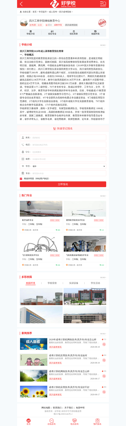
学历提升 (43, 12)
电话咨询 (74, 424)
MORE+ (103, 45)
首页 (35, 12)
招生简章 (74, 34)
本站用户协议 (42, 179)
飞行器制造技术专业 (30, 255)
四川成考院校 (65, 12)
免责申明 (80, 408)
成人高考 (53, 12)
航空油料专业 (27, 220)
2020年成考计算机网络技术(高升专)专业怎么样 (72, 339)
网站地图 (45, 408)
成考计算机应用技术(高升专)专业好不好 (69, 387)
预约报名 (97, 424)
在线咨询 (52, 424)
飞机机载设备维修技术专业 (77, 255)
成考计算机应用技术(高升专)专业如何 (68, 355)
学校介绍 (31, 34)
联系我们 (57, 408)
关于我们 (68, 408)
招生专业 (52, 34)
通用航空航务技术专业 (75, 220)
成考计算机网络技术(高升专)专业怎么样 (69, 371)
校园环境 (95, 34)
